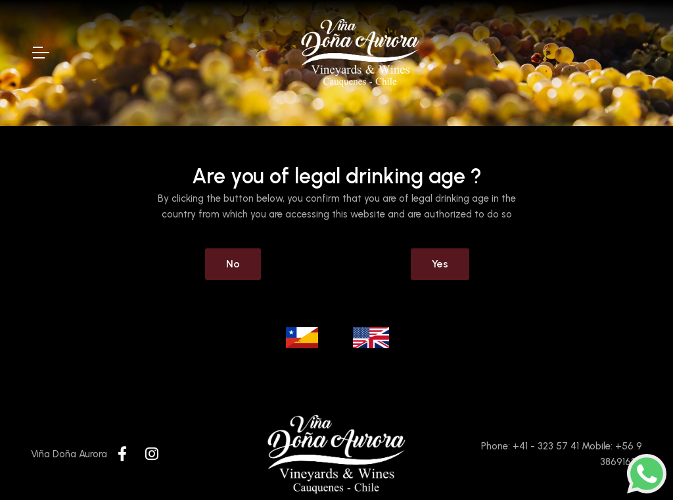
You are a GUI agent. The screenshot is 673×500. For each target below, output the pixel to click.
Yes (440, 264)
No (233, 264)
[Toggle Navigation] (40, 52)
